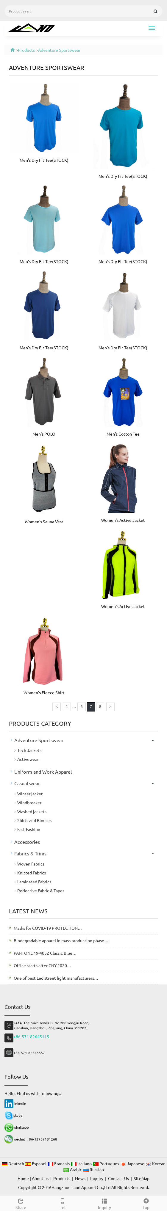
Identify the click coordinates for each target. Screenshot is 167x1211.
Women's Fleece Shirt (44, 692)
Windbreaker (29, 802)
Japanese (132, 1163)
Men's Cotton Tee (123, 433)
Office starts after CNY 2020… (42, 965)
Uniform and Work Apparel (43, 772)
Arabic (73, 1169)
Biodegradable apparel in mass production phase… (61, 940)
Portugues (106, 1163)
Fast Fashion (28, 829)
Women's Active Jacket (123, 520)
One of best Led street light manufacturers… (56, 978)
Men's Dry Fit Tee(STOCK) (44, 160)
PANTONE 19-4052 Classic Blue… (45, 953)
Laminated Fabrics (34, 881)
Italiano (82, 1163)
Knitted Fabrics (31, 872)
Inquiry (104, 1203)
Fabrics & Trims (30, 853)
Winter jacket (30, 793)
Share (21, 1203)
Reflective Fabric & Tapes (40, 890)
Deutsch (13, 1163)
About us (40, 1178)
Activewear (28, 759)
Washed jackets (31, 811)
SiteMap (141, 1178)
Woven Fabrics (30, 863)
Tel (62, 1203)
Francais (59, 1163)
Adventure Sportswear (59, 50)
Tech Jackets (29, 750)
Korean (155, 1163)
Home (23, 1178)
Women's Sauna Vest (44, 521)
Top (146, 1203)
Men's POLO (43, 433)
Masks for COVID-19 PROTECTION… (48, 928)
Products (26, 50)
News (80, 1178)
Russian (93, 1169)
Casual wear (27, 783)
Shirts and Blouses (34, 820)
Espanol (36, 1163)
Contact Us (118, 1178)
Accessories (27, 842)
